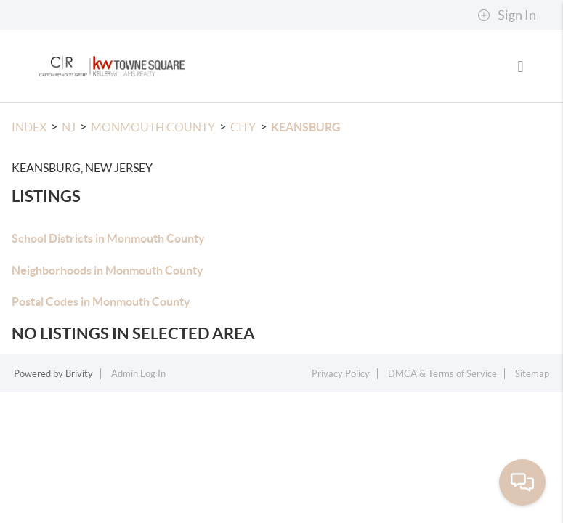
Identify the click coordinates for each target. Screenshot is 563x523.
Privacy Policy (341, 373)
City (243, 127)
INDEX (29, 127)
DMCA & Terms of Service (442, 373)
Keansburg (306, 127)
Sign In (506, 15)
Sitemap (532, 373)
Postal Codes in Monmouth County (101, 301)
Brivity (79, 373)
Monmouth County (153, 127)
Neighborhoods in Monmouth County (107, 270)
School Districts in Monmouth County (108, 238)
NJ (69, 127)
